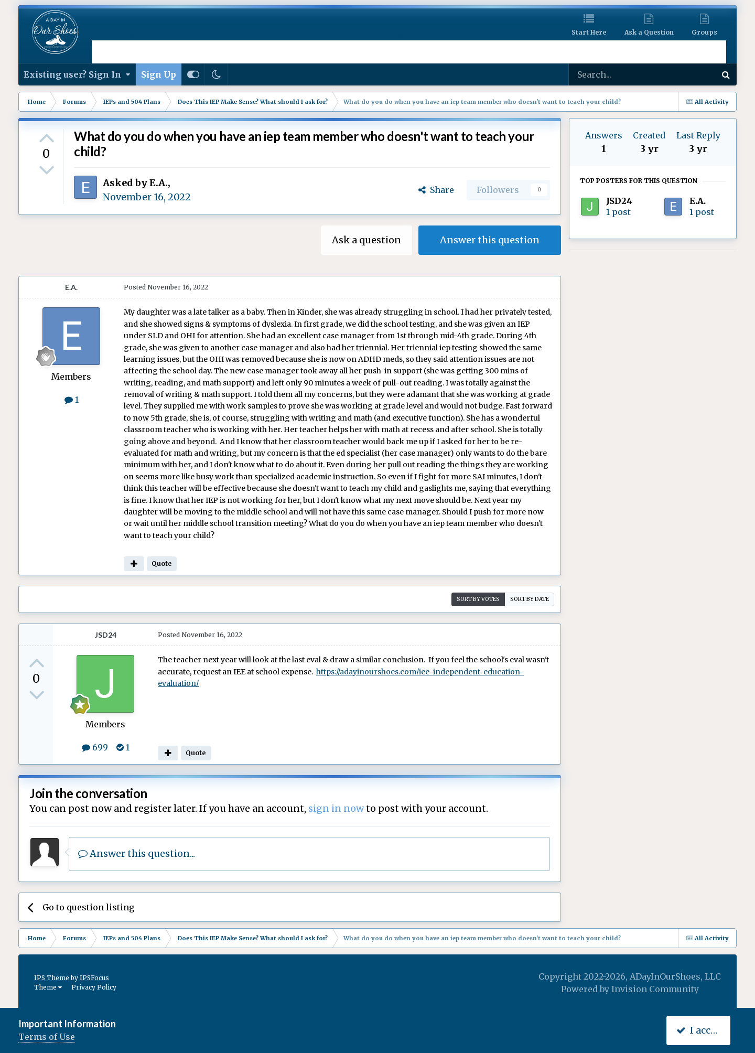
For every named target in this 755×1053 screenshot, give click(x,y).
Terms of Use (46, 1036)
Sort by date (529, 599)
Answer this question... (136, 853)
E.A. (158, 183)
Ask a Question (649, 32)
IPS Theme (51, 978)
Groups (704, 32)
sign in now (336, 808)
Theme (48, 987)
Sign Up (158, 74)
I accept (701, 1030)
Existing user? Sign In (77, 74)
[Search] (614, 74)
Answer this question (490, 240)
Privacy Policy (93, 987)
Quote (161, 563)
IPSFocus (94, 978)
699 (95, 747)
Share (436, 190)
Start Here (588, 32)
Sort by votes (478, 599)
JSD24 (105, 634)
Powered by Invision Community (630, 989)
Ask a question (366, 240)
